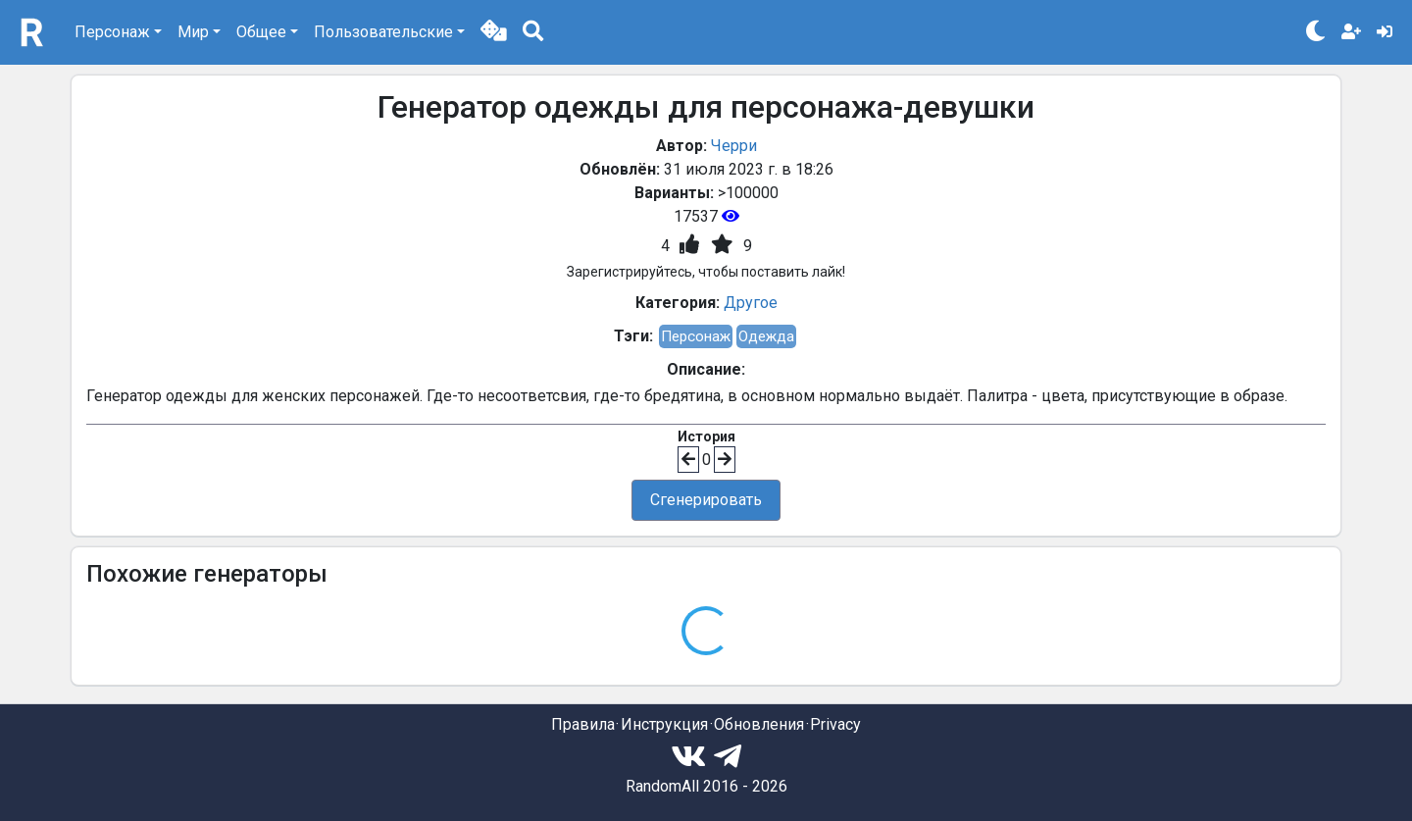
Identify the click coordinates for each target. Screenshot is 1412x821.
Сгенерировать (706, 499)
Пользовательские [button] (383, 32)
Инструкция (664, 724)
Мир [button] (193, 32)
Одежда (766, 336)
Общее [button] (261, 32)
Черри (734, 145)
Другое (751, 302)
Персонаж (696, 336)
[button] (494, 32)
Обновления (759, 724)
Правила (583, 724)
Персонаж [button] (112, 32)
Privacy (835, 724)
